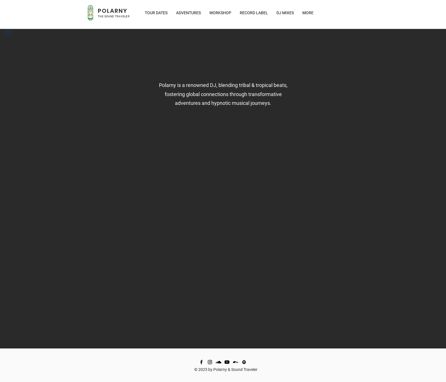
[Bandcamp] (235, 362)
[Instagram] (210, 362)
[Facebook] (201, 362)
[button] (308, 13)
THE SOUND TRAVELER (113, 16)
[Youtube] (227, 362)
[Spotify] (244, 362)
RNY (121, 11)
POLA (106, 11)
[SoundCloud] (218, 362)
